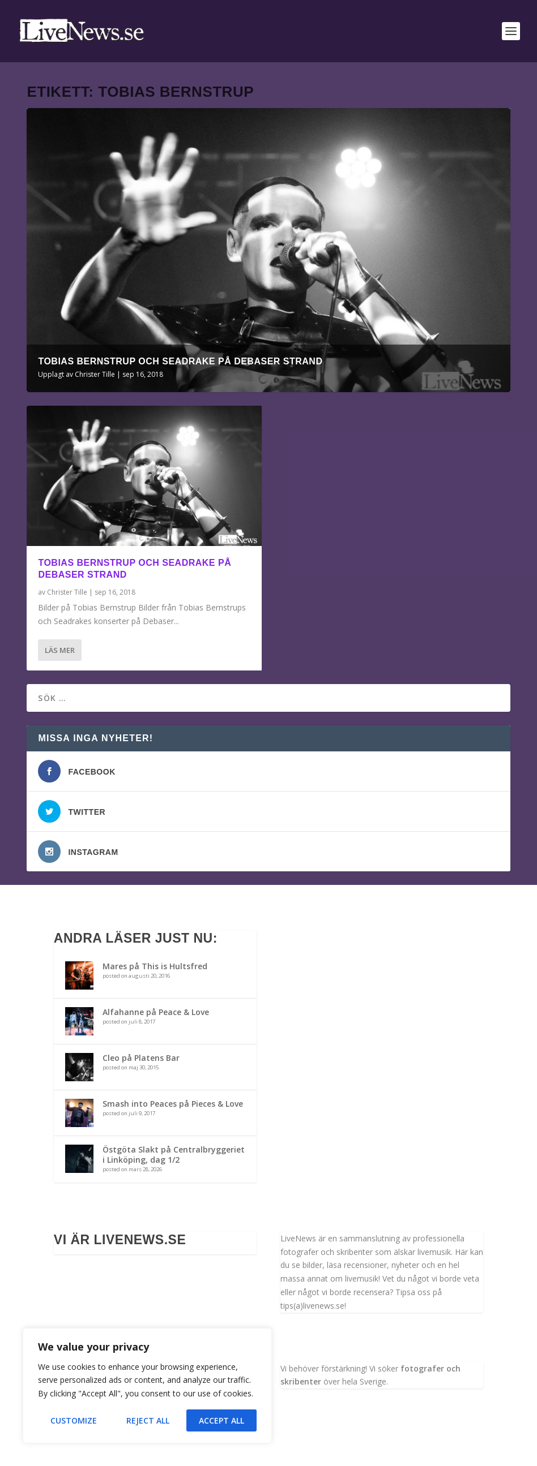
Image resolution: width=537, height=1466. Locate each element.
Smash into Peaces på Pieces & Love (173, 1103)
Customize (73, 1420)
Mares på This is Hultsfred (155, 966)
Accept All (221, 1420)
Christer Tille (95, 374)
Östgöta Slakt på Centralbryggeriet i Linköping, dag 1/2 (174, 1154)
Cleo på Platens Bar (141, 1057)
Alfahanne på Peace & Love (156, 1012)
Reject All (147, 1420)
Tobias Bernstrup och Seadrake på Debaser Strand (180, 361)
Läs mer (60, 650)
